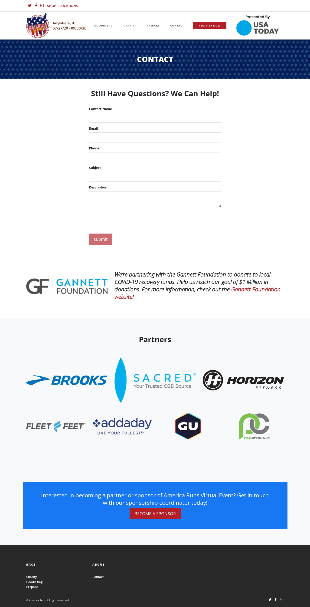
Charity (31, 577)
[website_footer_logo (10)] (188, 426)
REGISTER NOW (210, 25)
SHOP (51, 5)
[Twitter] (30, 5)
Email (93, 128)
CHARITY (130, 25)
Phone (94, 148)
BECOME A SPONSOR (155, 513)
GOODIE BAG (103, 25)
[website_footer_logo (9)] (254, 426)
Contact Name (100, 109)
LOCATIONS (68, 5)
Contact (98, 577)
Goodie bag (34, 582)
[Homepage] (37, 25)
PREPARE (153, 25)
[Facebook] (36, 5)
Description (98, 187)
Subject (95, 167)
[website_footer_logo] (67, 380)
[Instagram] (42, 5)
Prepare (32, 587)
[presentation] (124, 220)
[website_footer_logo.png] (155, 380)
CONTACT (177, 25)
